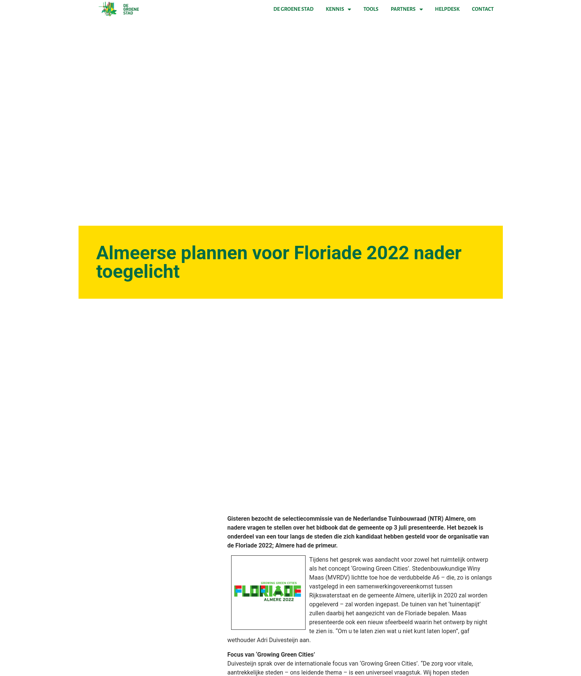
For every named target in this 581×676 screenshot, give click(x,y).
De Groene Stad (294, 9)
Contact (483, 9)
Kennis (338, 9)
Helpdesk (447, 9)
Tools (370, 9)
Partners (407, 9)
